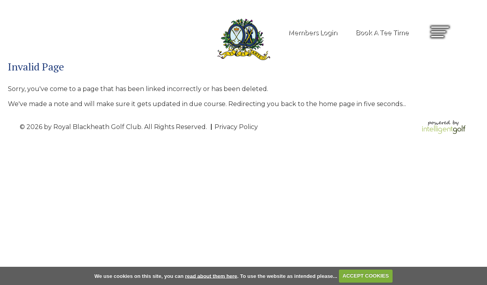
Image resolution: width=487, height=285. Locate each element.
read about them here (211, 276)
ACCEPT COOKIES (365, 276)
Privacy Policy (236, 127)
